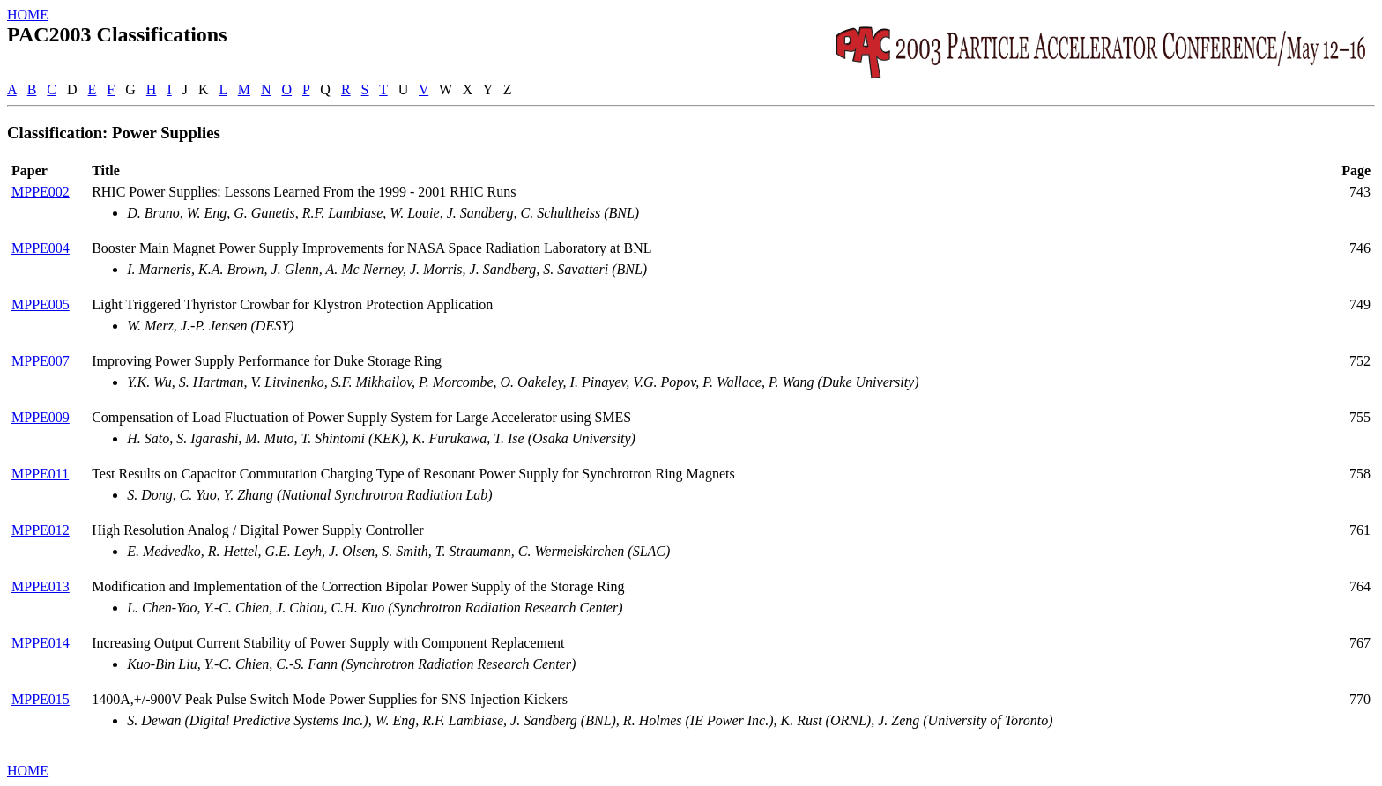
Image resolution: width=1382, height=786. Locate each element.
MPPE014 (40, 642)
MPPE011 (40, 473)
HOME (27, 14)
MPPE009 (40, 417)
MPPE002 (40, 191)
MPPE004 (40, 248)
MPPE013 (40, 586)
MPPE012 (40, 530)
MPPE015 (40, 699)
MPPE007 (40, 360)
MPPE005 (40, 304)
